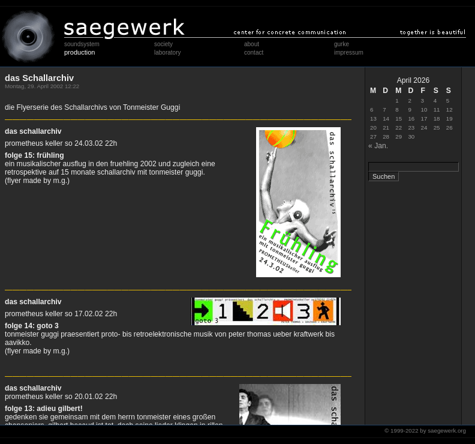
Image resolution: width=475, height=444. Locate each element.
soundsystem (82, 44)
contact (253, 52)
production (79, 52)
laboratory (167, 52)
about (251, 44)
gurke (341, 44)
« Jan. (378, 146)
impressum (348, 52)
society (163, 44)
